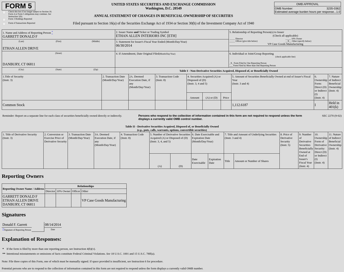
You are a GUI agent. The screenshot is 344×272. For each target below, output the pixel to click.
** (3, 229)
